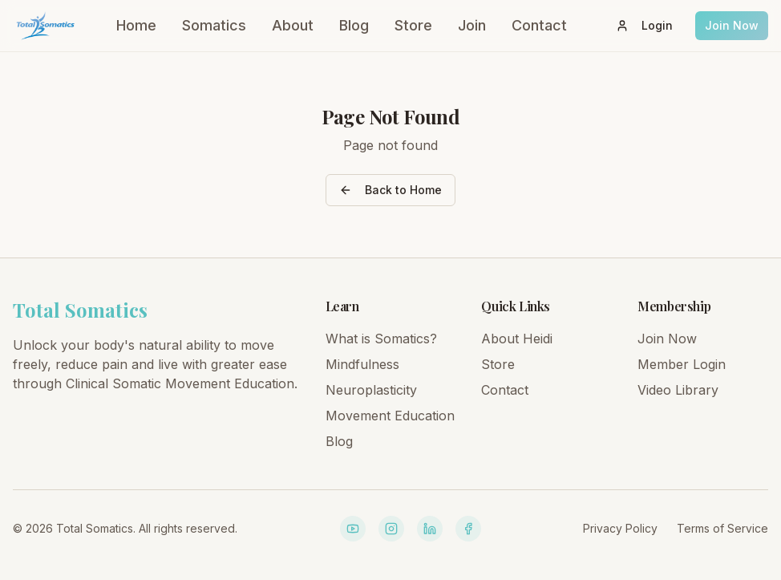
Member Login (681, 364)
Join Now (732, 25)
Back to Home (390, 190)
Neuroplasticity (371, 390)
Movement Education (390, 416)
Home (136, 25)
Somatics (214, 25)
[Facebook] (468, 528)
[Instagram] (391, 528)
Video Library (677, 390)
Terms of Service (722, 528)
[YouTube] (353, 528)
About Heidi (516, 339)
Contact (539, 25)
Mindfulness (362, 364)
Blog (354, 25)
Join (472, 25)
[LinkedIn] (430, 528)
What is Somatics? (381, 339)
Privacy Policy (620, 528)
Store (413, 25)
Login (644, 25)
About (293, 25)
